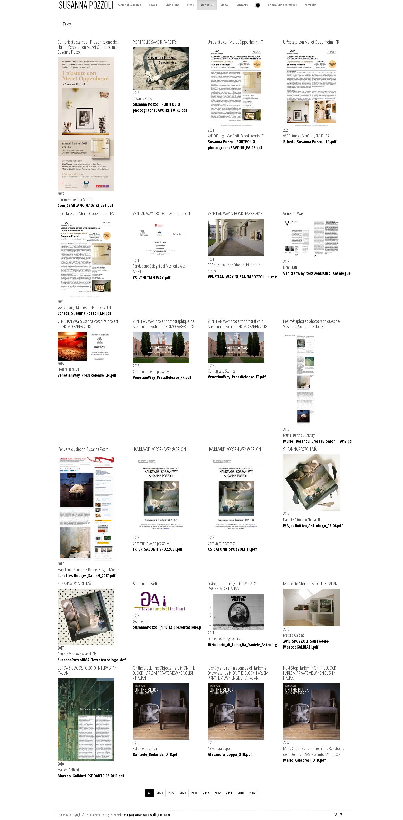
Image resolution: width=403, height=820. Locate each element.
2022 (171, 793)
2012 (217, 793)
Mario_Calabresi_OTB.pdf (304, 760)
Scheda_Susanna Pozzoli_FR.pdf (310, 142)
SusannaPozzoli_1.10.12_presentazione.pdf (169, 627)
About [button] (207, 5)
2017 (206, 793)
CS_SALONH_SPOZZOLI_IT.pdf (232, 549)
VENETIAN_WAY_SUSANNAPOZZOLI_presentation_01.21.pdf (257, 277)
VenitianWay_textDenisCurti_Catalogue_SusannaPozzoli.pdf (334, 273)
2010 (240, 793)
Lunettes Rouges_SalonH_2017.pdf (87, 575)
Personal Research (129, 5)
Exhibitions (171, 5)
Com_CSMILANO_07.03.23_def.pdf (85, 205)
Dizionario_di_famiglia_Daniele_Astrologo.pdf (247, 644)
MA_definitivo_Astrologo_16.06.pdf (313, 525)
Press (190, 5)
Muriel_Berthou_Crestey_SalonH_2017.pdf (318, 441)
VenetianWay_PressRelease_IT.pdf (237, 377)
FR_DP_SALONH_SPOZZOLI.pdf (158, 549)
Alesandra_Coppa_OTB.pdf (230, 754)
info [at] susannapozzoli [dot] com (146, 815)
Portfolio (310, 5)
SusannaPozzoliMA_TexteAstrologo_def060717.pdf (101, 660)
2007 (252, 793)
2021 (183, 793)
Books (153, 5)
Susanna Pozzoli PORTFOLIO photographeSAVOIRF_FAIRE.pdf (160, 107)
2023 (160, 793)
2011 (229, 793)
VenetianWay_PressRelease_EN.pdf (87, 375)
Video (224, 5)
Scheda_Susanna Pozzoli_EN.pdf (85, 313)
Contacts (242, 5)
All (149, 793)
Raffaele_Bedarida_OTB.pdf (156, 754)
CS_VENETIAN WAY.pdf (152, 278)
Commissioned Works (282, 5)
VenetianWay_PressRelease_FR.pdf (162, 377)
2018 (194, 793)
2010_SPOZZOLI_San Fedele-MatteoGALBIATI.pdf (306, 644)
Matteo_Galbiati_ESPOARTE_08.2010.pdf (91, 776)
